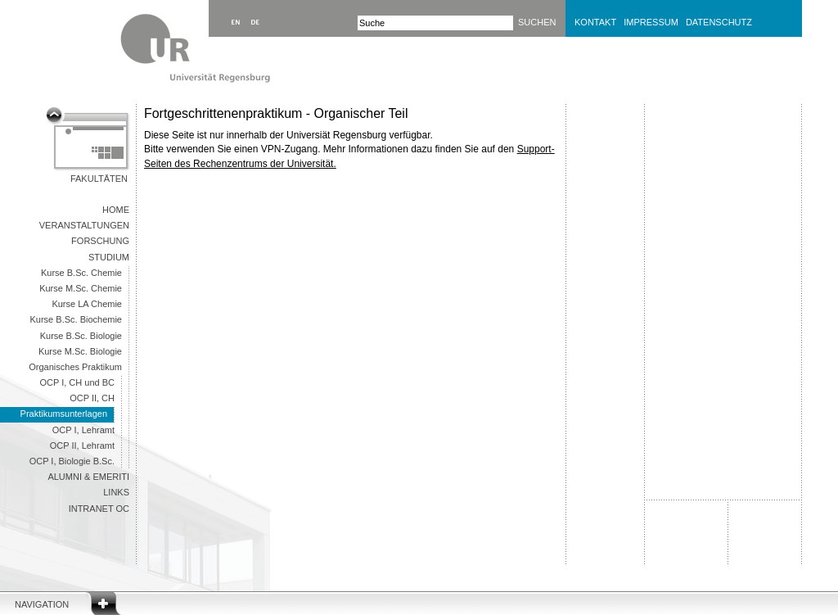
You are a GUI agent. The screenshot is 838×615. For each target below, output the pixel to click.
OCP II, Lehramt (82, 445)
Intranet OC (99, 508)
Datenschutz (719, 22)
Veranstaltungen (84, 225)
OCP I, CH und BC (77, 382)
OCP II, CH (92, 398)
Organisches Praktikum (75, 367)
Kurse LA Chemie (87, 304)
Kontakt (595, 22)
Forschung (100, 241)
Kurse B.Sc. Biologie (81, 336)
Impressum (651, 22)
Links (116, 492)
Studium (108, 257)
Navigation (42, 604)
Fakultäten (99, 178)
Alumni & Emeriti (88, 477)
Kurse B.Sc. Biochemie (76, 319)
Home (115, 210)
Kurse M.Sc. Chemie (80, 288)
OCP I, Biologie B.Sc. (72, 461)
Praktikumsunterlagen (63, 413)
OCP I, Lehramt (83, 430)
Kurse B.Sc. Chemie (81, 273)
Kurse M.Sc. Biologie (80, 351)
